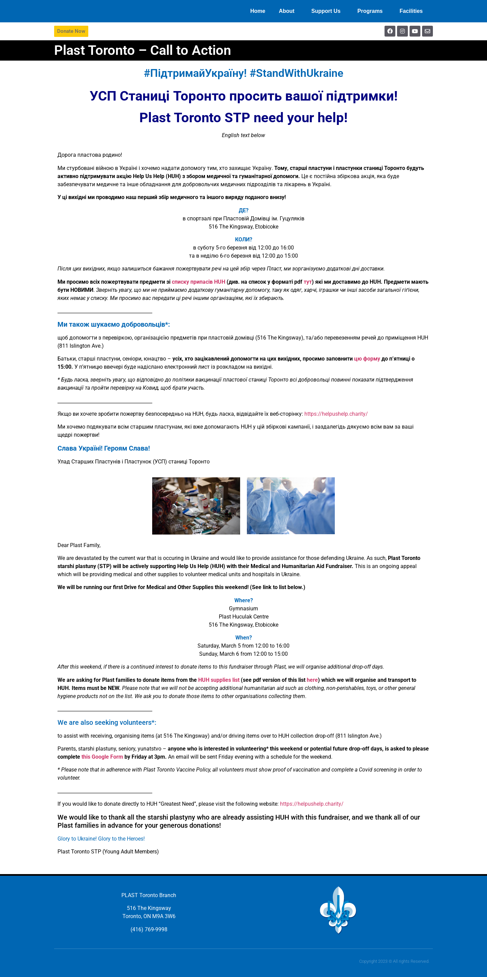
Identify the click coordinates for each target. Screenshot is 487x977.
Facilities (413, 11)
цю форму (367, 358)
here (312, 680)
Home (257, 11)
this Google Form (102, 757)
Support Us (327, 11)
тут (308, 282)
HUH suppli (211, 680)
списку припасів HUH (198, 282)
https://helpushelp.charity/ (336, 414)
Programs (371, 11)
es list (232, 680)
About (288, 11)
